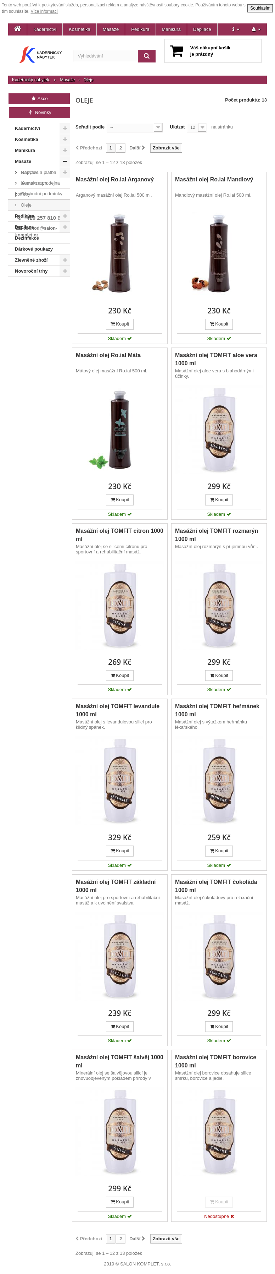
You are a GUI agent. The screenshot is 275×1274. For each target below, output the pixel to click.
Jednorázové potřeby (31, 189)
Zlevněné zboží (31, 260)
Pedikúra (140, 29)
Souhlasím (260, 8)
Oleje (25, 205)
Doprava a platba (38, 289)
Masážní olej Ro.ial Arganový (115, 179)
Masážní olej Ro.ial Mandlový (214, 179)
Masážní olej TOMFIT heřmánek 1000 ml (217, 710)
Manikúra (171, 29)
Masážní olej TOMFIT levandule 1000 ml (117, 710)
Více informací (44, 11)
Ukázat (177, 127)
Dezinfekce (27, 238)
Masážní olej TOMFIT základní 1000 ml (116, 886)
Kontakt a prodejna (40, 300)
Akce (39, 98)
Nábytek (28, 172)
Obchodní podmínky (41, 310)
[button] (236, 29)
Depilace (202, 29)
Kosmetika (79, 29)
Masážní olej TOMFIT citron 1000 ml (119, 535)
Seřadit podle (90, 127)
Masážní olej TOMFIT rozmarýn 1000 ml (216, 535)
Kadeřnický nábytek (30, 79)
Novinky (39, 112)
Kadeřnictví (44, 29)
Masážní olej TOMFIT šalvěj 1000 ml (119, 1061)
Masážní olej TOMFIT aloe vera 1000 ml (216, 359)
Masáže (111, 29)
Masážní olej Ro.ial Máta (108, 355)
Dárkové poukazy (34, 249)
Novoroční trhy (31, 271)
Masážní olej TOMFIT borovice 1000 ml (215, 1061)
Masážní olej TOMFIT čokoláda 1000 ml (216, 886)
